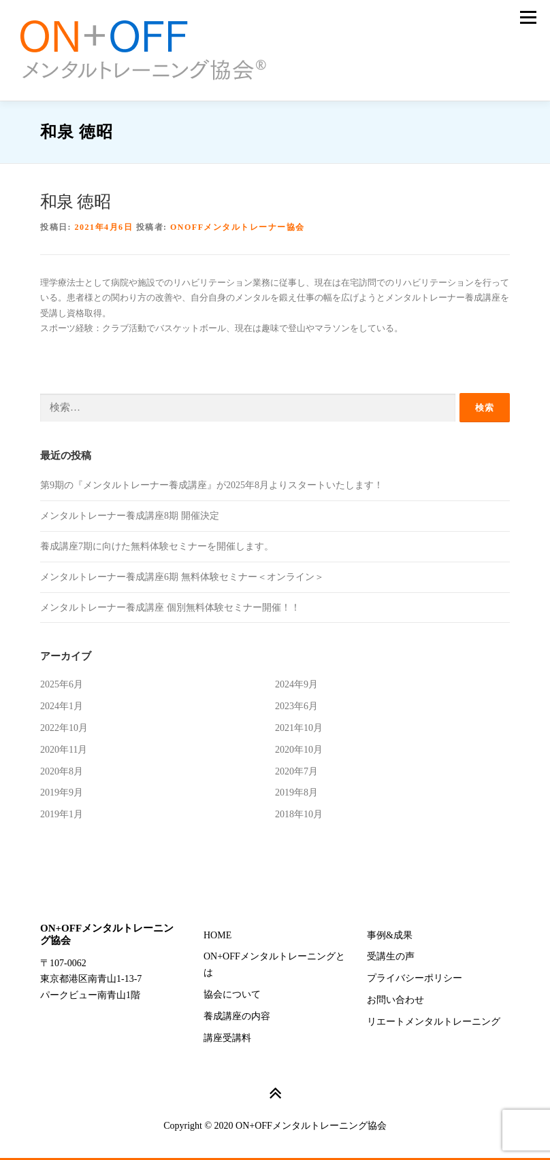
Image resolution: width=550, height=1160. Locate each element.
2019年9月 (61, 792)
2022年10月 (64, 728)
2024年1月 (61, 706)
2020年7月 (296, 771)
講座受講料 (227, 1038)
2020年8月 (61, 771)
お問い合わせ (395, 1000)
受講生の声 (391, 956)
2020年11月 (63, 750)
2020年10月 (299, 750)
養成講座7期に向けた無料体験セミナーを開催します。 (157, 546)
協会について (232, 994)
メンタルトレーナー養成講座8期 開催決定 (129, 516)
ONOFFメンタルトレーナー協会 (237, 227)
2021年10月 (299, 728)
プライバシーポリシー (414, 978)
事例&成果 (390, 935)
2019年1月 (61, 814)
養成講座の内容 (237, 1016)
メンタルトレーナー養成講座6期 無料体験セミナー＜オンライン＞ (182, 577)
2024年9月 (296, 684)
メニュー (528, 17)
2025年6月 (61, 684)
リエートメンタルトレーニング (433, 1022)
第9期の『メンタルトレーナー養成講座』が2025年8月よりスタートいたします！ (211, 485)
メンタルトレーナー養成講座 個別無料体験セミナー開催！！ (170, 607)
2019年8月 (296, 792)
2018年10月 (299, 814)
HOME (217, 935)
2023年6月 (296, 706)
